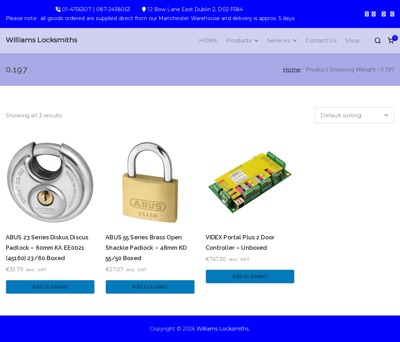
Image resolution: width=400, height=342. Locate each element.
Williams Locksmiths (41, 40)
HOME (208, 40)
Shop (352, 40)
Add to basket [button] (50, 287)
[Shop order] (354, 115)
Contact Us (321, 40)
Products (242, 40)
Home (292, 69)
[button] (255, 40)
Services (282, 40)
